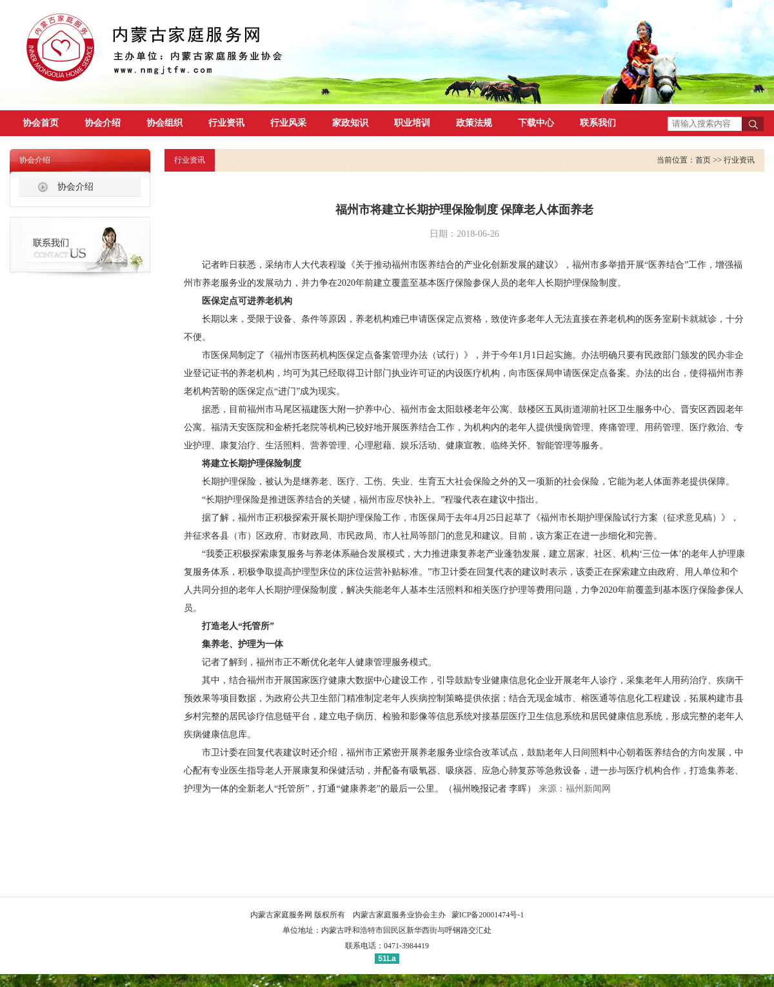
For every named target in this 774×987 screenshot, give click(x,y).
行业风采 (288, 123)
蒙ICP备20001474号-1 (488, 914)
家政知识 (350, 123)
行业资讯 (226, 123)
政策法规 (474, 123)
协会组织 (164, 123)
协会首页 (41, 123)
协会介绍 (102, 123)
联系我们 (598, 123)
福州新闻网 (588, 788)
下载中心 (536, 123)
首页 (703, 159)
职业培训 (412, 123)
